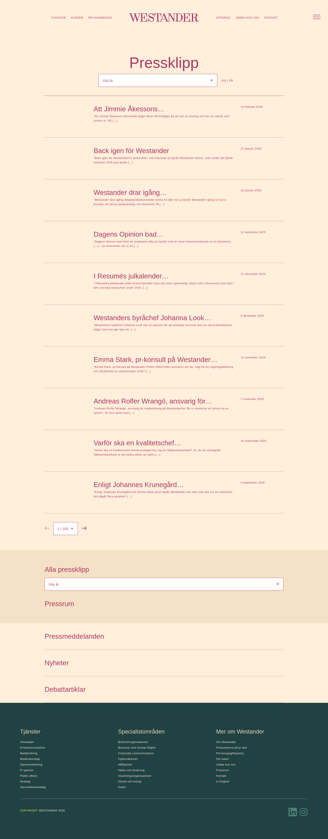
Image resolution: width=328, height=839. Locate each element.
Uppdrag (223, 17)
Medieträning (28, 753)
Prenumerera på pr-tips (231, 747)
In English (222, 781)
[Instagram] (303, 813)
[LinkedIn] (292, 813)
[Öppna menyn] (316, 17)
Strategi (25, 781)
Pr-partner (27, 770)
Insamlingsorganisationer (135, 775)
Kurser (77, 17)
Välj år (227, 80)
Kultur (122, 787)
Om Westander (226, 742)
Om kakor (222, 758)
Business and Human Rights (137, 747)
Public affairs (28, 775)
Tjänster (58, 17)
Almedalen (27, 742)
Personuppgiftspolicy (230, 753)
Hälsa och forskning (131, 770)
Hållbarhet (125, 764)
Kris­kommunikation (32, 747)
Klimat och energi (130, 781)
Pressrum (222, 770)
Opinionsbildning (31, 764)
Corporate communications (136, 753)
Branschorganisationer (133, 742)
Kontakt (271, 17)
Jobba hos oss (247, 17)
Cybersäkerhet (128, 758)
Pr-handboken (100, 17)
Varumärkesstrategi (33, 787)
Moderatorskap (30, 758)
